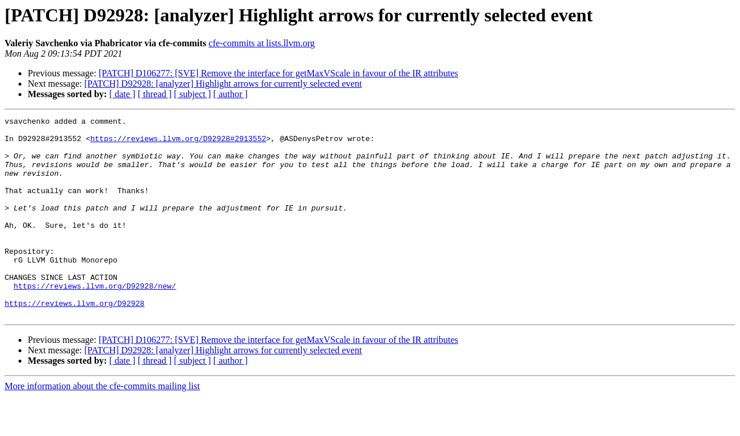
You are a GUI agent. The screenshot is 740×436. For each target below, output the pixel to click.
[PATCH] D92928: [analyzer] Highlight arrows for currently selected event (223, 83)
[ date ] (122, 94)
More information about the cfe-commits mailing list (102, 426)
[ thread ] (155, 94)
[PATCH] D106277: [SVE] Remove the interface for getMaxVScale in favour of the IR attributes (278, 73)
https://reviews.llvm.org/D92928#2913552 (178, 143)
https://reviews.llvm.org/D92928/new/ (95, 320)
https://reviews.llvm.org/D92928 (75, 341)
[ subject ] (192, 94)
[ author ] (230, 94)
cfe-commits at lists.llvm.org (262, 43)
